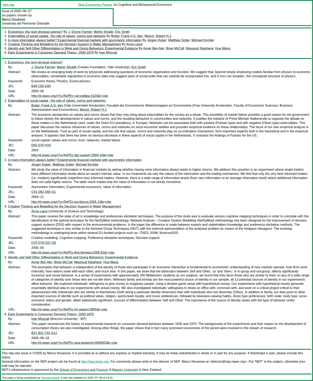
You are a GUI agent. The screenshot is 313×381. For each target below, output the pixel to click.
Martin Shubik (103, 32)
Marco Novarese (13, 19)
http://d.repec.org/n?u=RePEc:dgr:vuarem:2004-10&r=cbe (72, 155)
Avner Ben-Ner (153, 48)
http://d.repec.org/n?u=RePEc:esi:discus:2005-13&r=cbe (71, 202)
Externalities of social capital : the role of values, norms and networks (57, 36)
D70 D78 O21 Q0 (43, 242)
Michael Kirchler (202, 40)
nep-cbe (8, 4)
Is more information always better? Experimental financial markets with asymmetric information (75, 40)
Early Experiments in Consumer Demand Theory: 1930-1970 (51, 52)
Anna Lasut (134, 44)
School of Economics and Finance (83, 369)
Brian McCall (175, 48)
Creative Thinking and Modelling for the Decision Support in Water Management (64, 44)
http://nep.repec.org (95, 361)
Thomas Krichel (50, 377)
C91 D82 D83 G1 (43, 192)
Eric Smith (122, 32)
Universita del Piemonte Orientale (25, 23)
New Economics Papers (95, 4)
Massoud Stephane (199, 48)
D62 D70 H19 (41, 145)
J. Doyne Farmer (80, 32)
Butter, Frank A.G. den (127, 36)
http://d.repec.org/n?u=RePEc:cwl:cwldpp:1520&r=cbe (69, 96)
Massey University (125, 369)
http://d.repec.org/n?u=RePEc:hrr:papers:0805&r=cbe (69, 309)
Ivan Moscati (108, 52)
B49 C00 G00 (41, 86)
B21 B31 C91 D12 (44, 333)
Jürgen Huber (156, 40)
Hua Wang (222, 48)
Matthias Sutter (179, 40)
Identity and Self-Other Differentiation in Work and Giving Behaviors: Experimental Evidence (73, 48)
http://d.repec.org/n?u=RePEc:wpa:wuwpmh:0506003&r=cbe (74, 342)
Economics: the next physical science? (35, 32)
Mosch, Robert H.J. (158, 36)
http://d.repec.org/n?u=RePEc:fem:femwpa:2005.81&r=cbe (72, 252)
